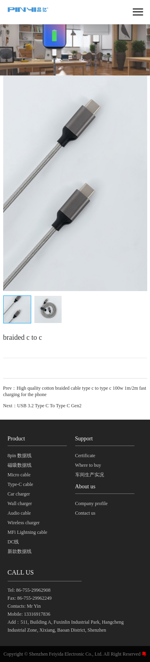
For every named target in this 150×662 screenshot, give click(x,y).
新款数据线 (20, 551)
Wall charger (20, 503)
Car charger (19, 494)
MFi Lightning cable (27, 532)
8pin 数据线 (20, 455)
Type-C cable (20, 484)
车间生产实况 (89, 475)
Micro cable (19, 475)
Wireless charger (24, 522)
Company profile (91, 503)
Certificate (85, 455)
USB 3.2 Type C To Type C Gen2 (49, 405)
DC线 (13, 542)
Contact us (85, 513)
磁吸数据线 (20, 465)
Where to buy (88, 465)
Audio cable (19, 513)
